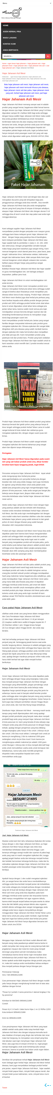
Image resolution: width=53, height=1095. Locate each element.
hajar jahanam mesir (9, 78)
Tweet (4, 1088)
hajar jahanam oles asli (38, 78)
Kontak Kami (9, 44)
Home (5, 25)
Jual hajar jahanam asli (10, 80)
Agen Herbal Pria (12, 32)
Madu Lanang (10, 38)
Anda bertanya (10, 50)
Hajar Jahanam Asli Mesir (19, 559)
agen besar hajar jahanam (19, 77)
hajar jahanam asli (35, 77)
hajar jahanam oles (23, 78)
